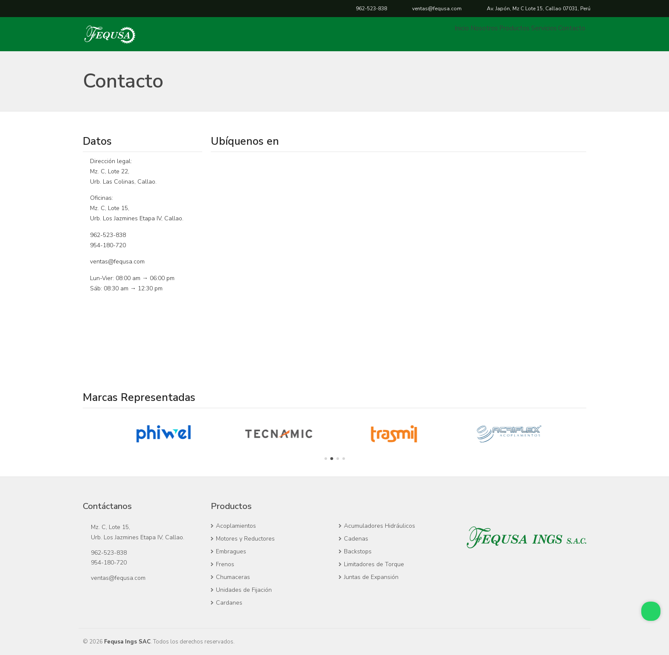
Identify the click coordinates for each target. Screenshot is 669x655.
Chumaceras (233, 577)
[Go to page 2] (331, 458)
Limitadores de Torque (374, 564)
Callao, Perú (538, 8)
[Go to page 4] (343, 458)
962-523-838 (371, 8)
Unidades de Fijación (244, 590)
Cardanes (229, 603)
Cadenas (356, 539)
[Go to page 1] (325, 458)
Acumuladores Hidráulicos (379, 526)
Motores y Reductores (245, 539)
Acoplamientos (236, 526)
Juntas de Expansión (371, 577)
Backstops (358, 551)
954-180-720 (108, 245)
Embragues (231, 551)
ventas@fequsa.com (437, 8)
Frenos (225, 564)
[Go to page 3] (337, 458)
